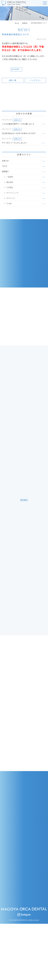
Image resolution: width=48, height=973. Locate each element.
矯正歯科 (9, 182)
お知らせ (17, 120)
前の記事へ (16, 69)
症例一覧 (12, 80)
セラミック (10, 198)
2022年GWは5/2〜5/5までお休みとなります (19, 133)
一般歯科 (9, 177)
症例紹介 (5, 171)
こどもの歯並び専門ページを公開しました (18, 124)
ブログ (4, 166)
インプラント (35, 80)
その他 (9, 203)
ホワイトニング (12, 193)
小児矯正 (9, 187)
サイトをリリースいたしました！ (15, 143)
